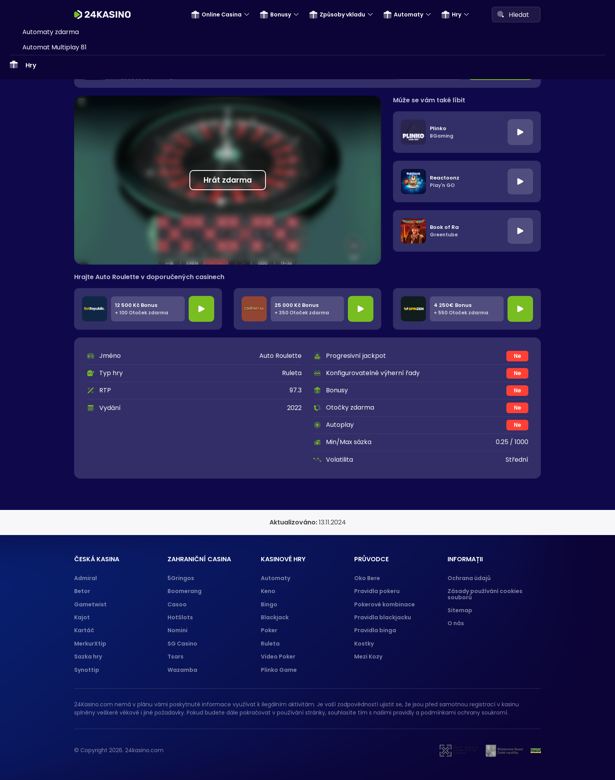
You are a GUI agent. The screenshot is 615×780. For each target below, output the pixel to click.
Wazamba (182, 670)
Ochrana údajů (469, 578)
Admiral (85, 578)
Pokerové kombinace (384, 604)
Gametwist (90, 604)
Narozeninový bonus (53, 83)
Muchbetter (41, 359)
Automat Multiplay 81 (54, 440)
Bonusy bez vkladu (50, 53)
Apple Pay (38, 314)
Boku (29, 269)
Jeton (31, 239)
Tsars (175, 656)
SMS (28, 134)
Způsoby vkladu (337, 14)
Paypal (33, 329)
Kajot (82, 617)
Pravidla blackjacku (382, 617)
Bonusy (275, 14)
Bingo (269, 604)
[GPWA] (536, 750)
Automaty (403, 14)
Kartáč (84, 630)
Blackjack (275, 617)
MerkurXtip (90, 644)
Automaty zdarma (50, 425)
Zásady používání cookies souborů (485, 594)
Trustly (33, 224)
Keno (268, 591)
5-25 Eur (42, 68)
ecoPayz (35, 284)
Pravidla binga (375, 630)
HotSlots (180, 617)
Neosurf (34, 299)
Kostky (364, 644)
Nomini (177, 630)
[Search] (500, 14)
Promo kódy (41, 98)
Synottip (86, 670)
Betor (82, 591)
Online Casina (216, 14)
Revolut (33, 254)
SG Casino (182, 644)
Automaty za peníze (53, 410)
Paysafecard (42, 164)
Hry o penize (41, 395)
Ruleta (270, 644)
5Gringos (180, 578)
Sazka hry (88, 656)
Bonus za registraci (51, 38)
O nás (456, 623)
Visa (28, 194)
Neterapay (39, 149)
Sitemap (460, 610)
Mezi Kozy (368, 656)
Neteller (34, 209)
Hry (451, 14)
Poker (269, 630)
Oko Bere (367, 578)
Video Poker (278, 656)
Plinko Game (279, 670)
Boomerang (184, 591)
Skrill (29, 179)
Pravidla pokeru (377, 591)
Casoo (177, 604)
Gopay (32, 344)
